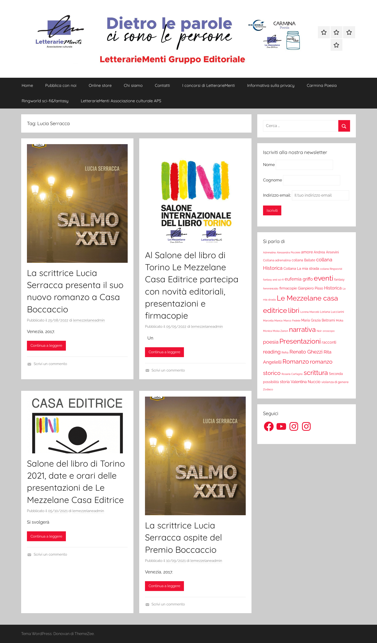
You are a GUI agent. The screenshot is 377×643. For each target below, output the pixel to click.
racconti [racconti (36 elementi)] (329, 342)
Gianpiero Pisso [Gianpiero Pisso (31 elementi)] (310, 288)
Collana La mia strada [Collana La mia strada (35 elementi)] (301, 268)
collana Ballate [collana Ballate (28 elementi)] (303, 260)
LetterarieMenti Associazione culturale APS (121, 100)
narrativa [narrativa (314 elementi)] (302, 330)
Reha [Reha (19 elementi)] (285, 352)
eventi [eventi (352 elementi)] (323, 278)
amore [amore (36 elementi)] (307, 252)
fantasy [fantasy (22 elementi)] (339, 279)
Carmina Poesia (322, 85)
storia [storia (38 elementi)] (285, 381)
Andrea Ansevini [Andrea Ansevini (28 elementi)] (326, 252)
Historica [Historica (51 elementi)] (333, 288)
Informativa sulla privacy (271, 85)
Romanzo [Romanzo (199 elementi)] (296, 361)
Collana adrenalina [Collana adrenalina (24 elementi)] (277, 260)
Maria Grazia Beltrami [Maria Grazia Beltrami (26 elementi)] (318, 320)
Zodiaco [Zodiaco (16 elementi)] (268, 389)
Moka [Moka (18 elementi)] (339, 320)
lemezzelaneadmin (89, 320)
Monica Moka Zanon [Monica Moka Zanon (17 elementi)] (275, 331)
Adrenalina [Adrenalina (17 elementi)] (269, 252)
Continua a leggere (46, 345)
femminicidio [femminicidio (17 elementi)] (270, 288)
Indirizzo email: (306, 195)
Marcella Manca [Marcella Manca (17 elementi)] (273, 320)
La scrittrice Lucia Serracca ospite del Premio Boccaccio (183, 537)
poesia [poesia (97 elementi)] (270, 342)
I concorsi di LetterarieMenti (208, 85)
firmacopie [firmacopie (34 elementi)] (288, 288)
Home (27, 85)
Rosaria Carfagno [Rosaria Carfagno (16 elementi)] (292, 374)
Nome (269, 164)
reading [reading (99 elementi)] (272, 352)
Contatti (162, 85)
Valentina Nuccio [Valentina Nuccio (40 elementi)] (305, 381)
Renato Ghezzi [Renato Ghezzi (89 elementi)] (306, 352)
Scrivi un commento (50, 364)
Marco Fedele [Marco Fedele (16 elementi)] (291, 320)
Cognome (272, 180)
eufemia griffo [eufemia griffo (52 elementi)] (299, 279)
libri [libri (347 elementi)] (293, 310)
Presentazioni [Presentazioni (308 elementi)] (300, 341)
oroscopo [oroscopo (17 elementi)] (329, 331)
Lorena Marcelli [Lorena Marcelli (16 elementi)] (309, 312)
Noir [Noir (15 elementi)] (319, 330)
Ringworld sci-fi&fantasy (45, 100)
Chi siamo (133, 85)
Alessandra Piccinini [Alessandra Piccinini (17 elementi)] (288, 252)
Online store (100, 85)
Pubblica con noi (60, 85)
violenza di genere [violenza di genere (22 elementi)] (335, 382)
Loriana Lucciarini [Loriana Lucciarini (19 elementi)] (332, 312)
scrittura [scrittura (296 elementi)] (316, 372)
